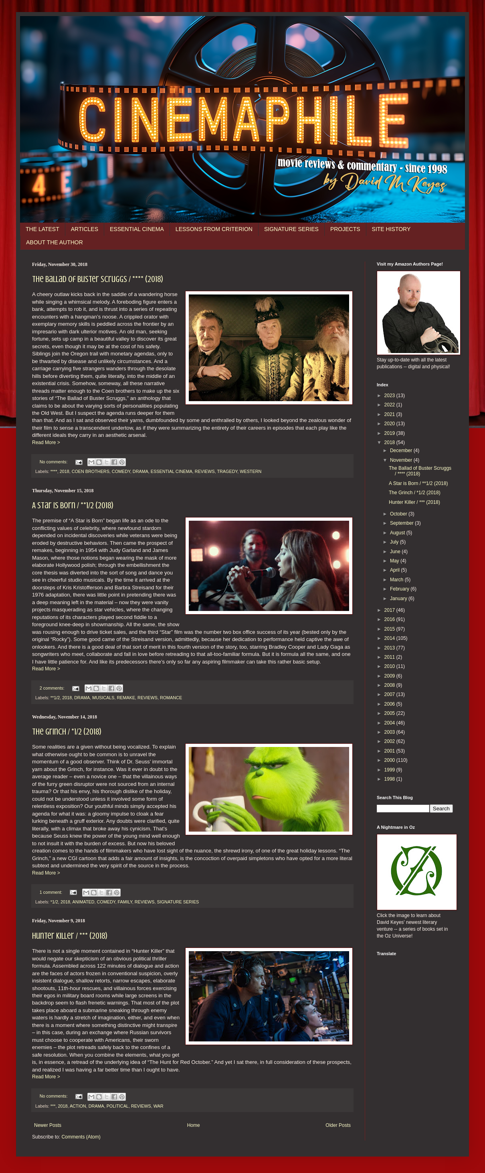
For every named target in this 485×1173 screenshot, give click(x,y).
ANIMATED (83, 901)
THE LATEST (42, 229)
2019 (390, 433)
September (402, 523)
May (395, 561)
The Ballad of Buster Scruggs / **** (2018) (97, 279)
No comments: (54, 461)
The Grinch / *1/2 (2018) (66, 732)
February (400, 589)
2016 (390, 619)
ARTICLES (84, 229)
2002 (390, 741)
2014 (390, 638)
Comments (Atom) (80, 1137)
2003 (390, 732)
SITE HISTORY (391, 229)
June (396, 551)
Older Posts (338, 1125)
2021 (390, 414)
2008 (390, 685)
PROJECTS (345, 229)
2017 (390, 610)
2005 (390, 713)
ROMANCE (171, 697)
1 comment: (51, 892)
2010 (390, 666)
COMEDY (121, 471)
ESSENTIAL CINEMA (137, 229)
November (402, 460)
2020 (390, 423)
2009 (390, 676)
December (402, 450)
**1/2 (55, 697)
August (398, 533)
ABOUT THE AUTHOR (54, 242)
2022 (390, 405)
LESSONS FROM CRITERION (214, 229)
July (395, 542)
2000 (390, 760)
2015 (390, 629)
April (395, 570)
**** (54, 471)
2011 (390, 657)
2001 (390, 751)
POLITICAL (118, 1106)
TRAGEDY (227, 471)
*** (53, 1106)
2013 (390, 648)
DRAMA (140, 471)
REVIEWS (205, 471)
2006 (390, 704)
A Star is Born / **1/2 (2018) (72, 505)
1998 (390, 779)
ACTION (78, 1106)
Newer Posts (47, 1125)
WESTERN (250, 471)
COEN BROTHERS (90, 471)
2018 (64, 471)
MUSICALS (103, 697)
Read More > (46, 442)
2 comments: (53, 688)
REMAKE (126, 697)
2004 (390, 723)
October (399, 514)
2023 (390, 395)
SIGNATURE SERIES (291, 229)
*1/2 (54, 901)
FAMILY (124, 901)
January (399, 598)
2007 (390, 694)
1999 (390, 770)
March (397, 579)
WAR (159, 1106)
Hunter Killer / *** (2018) (69, 936)
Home (193, 1125)
